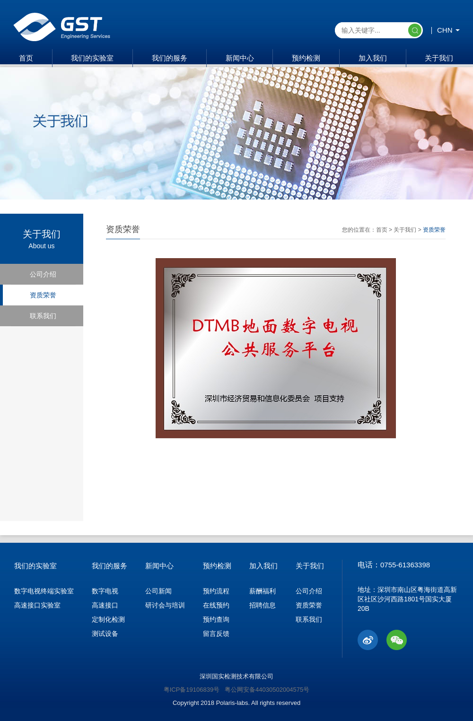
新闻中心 (240, 58)
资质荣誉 (43, 295)
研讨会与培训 (165, 605)
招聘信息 (262, 605)
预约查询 (216, 619)
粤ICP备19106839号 (192, 689)
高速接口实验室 (37, 605)
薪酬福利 (262, 591)
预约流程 (216, 591)
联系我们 (43, 316)
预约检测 (306, 58)
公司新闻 (158, 591)
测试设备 (105, 633)
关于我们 (439, 58)
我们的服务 (169, 58)
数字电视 (105, 591)
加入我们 (373, 58)
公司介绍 (43, 274)
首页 (26, 58)
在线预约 (216, 605)
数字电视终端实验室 (44, 591)
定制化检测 (108, 619)
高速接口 (105, 605)
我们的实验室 (92, 58)
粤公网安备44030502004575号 (267, 689)
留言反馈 (216, 633)
